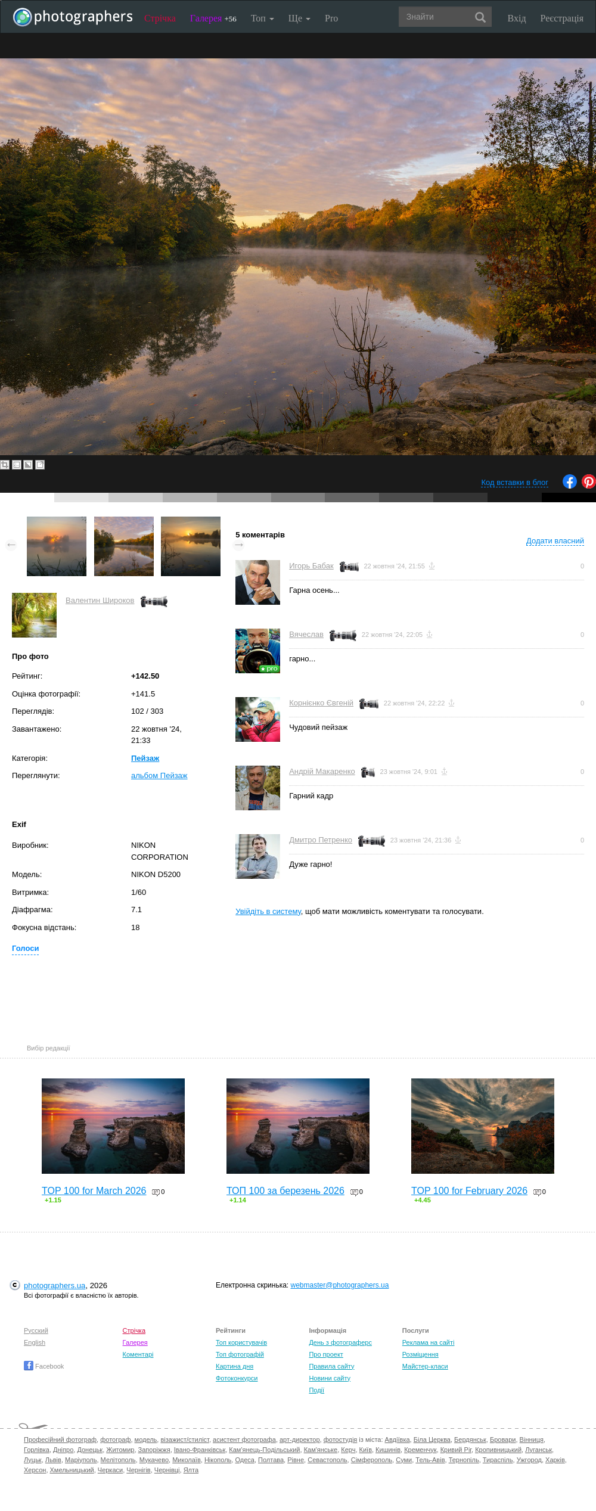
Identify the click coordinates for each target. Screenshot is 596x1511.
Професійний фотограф (60, 1439)
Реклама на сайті (428, 1342)
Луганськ (538, 1449)
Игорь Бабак (311, 565)
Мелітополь (118, 1459)
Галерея (213, 18)
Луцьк (33, 1459)
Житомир (120, 1449)
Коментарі (138, 1354)
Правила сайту (331, 1366)
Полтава (271, 1459)
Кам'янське (321, 1449)
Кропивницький (498, 1449)
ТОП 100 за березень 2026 (285, 1191)
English (34, 1342)
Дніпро (63, 1449)
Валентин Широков (100, 600)
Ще (299, 18)
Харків (555, 1459)
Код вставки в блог (514, 482)
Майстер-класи (425, 1366)
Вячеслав (306, 634)
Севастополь (327, 1459)
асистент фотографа (244, 1439)
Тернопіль (464, 1459)
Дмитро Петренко (320, 839)
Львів (53, 1459)
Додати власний (555, 540)
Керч (348, 1449)
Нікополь (217, 1459)
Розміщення (420, 1354)
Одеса (244, 1459)
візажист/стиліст (184, 1439)
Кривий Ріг (455, 1449)
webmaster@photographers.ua (340, 1285)
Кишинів (388, 1449)
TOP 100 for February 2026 (469, 1191)
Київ (365, 1449)
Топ (262, 18)
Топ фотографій (240, 1354)
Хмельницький (72, 1469)
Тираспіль (498, 1459)
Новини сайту (329, 1378)
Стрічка (160, 18)
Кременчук (420, 1449)
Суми (404, 1459)
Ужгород (529, 1459)
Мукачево (154, 1459)
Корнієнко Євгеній (321, 702)
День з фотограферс (340, 1342)
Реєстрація (562, 18)
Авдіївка (397, 1439)
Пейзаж (145, 758)
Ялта (191, 1469)
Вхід (517, 18)
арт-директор (300, 1439)
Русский (36, 1330)
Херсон (35, 1469)
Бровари (503, 1439)
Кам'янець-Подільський (264, 1449)
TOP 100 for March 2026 (94, 1191)
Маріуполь (81, 1459)
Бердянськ (470, 1439)
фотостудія (341, 1439)
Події (316, 1390)
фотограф (115, 1439)
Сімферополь (371, 1459)
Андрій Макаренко (322, 771)
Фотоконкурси (236, 1378)
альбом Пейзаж (159, 775)
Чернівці (167, 1469)
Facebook (44, 1366)
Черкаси (110, 1469)
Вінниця (532, 1439)
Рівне (295, 1459)
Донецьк (90, 1449)
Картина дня (234, 1366)
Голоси (25, 948)
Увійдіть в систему (268, 911)
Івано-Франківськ (199, 1449)
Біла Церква (432, 1439)
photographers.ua (54, 1285)
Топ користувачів (241, 1342)
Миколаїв (186, 1459)
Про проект (326, 1354)
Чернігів (138, 1469)
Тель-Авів (430, 1459)
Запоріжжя (154, 1449)
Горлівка (36, 1449)
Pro (331, 18)
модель (146, 1439)
